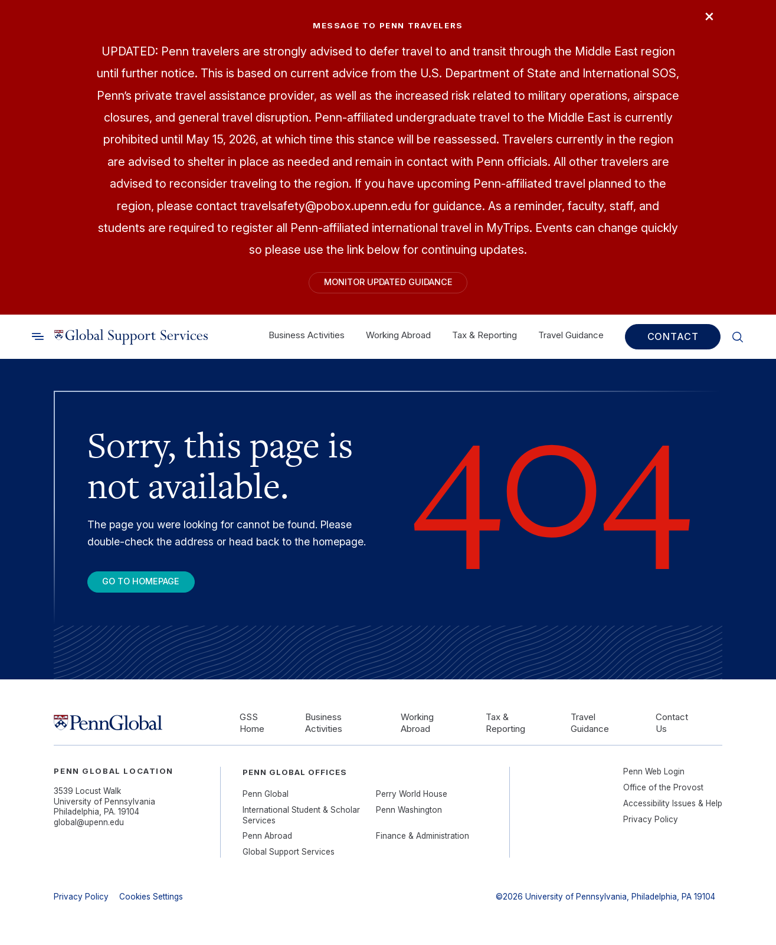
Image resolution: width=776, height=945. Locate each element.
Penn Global (266, 802)
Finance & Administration (422, 844)
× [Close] (705, 19)
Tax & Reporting (484, 339)
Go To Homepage (150, 587)
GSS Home (252, 730)
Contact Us (672, 730)
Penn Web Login (654, 779)
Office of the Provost (663, 795)
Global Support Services (289, 860)
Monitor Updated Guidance (388, 284)
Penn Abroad (267, 844)
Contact (673, 340)
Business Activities (307, 339)
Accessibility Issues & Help (672, 811)
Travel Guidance (571, 339)
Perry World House (411, 802)
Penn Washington (409, 818)
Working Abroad (398, 339)
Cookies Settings (151, 905)
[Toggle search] (38, 340)
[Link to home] (131, 340)
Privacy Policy (650, 827)
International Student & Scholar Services (301, 823)
